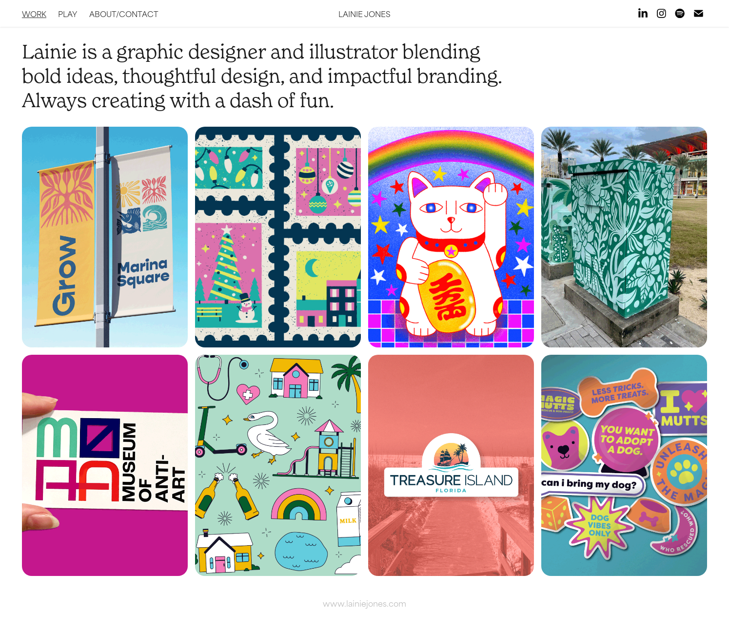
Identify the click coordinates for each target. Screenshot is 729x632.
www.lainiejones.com (364, 602)
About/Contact (123, 13)
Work (34, 13)
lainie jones (364, 13)
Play (67, 13)
